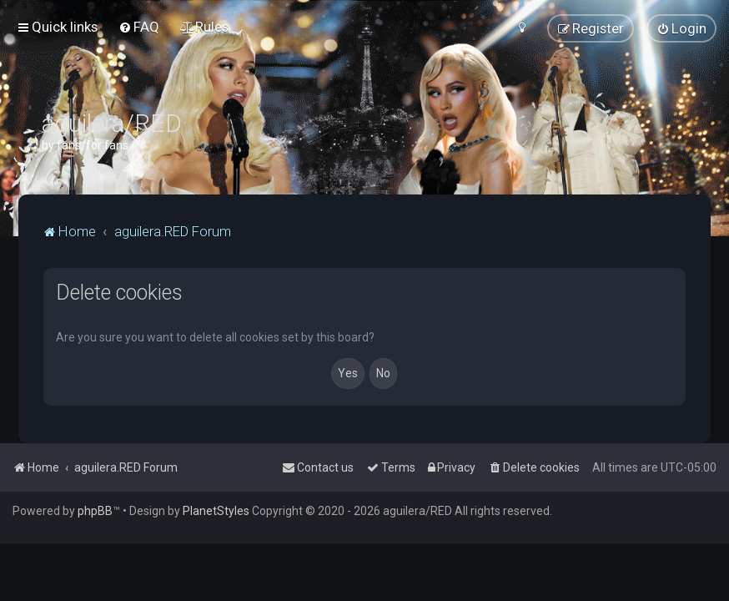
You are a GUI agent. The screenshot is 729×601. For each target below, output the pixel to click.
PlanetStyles (216, 511)
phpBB (95, 511)
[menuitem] (138, 26)
